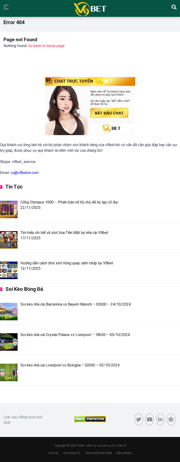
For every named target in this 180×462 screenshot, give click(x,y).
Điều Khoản (124, 453)
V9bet (81, 445)
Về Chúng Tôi (71, 453)
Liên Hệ (53, 453)
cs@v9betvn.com (25, 172)
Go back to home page (46, 46)
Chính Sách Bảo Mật (98, 453)
